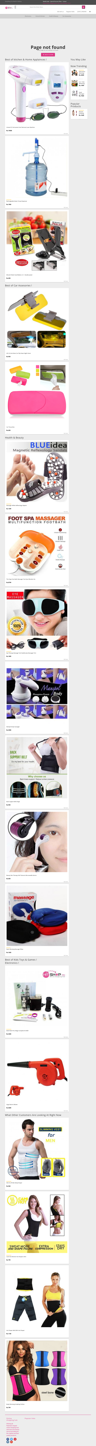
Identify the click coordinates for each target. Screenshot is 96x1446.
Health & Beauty (53, 16)
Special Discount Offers (56, 1)
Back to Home (48, 54)
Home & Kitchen (40, 16)
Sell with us (60, 11)
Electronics (28, 16)
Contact (64, 1)
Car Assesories (67, 16)
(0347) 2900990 (81, 11)
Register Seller (70, 11)
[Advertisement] (48, 31)
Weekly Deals (46, 1)
